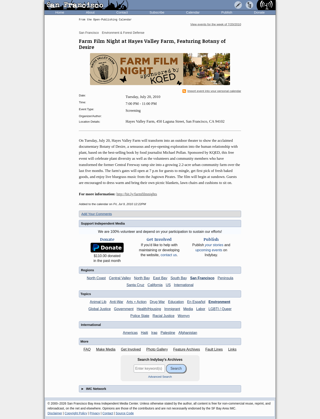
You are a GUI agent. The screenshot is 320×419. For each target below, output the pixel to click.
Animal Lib (98, 302)
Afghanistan (187, 333)
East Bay (160, 278)
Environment (219, 302)
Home (59, 12)
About (90, 12)
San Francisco (89, 32)
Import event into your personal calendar (211, 91)
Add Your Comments (96, 214)
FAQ (87, 349)
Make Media (105, 349)
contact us (169, 255)
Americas (130, 333)
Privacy (95, 413)
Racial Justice (163, 316)
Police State (139, 316)
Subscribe (157, 12)
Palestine (167, 333)
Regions (87, 270)
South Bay (178, 278)
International (184, 285)
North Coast (96, 278)
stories (214, 245)
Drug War (157, 302)
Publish (226, 12)
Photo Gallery (157, 349)
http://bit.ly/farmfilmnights (136, 194)
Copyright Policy (76, 413)
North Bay (142, 278)
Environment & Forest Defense (123, 32)
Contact (122, 12)
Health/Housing (149, 309)
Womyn (184, 316)
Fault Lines (214, 349)
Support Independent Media (103, 223)
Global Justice (99, 309)
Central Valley (120, 278)
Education (176, 302)
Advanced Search (160, 376)
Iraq (154, 333)
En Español (196, 302)
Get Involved (131, 349)
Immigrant (172, 309)
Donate (259, 12)
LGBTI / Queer (220, 309)
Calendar (193, 12)
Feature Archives (186, 349)
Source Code (125, 413)
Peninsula (225, 278)
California (155, 285)
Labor (200, 309)
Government (124, 309)
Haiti (144, 333)
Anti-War (116, 302)
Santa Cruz (135, 285)
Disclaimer (55, 413)
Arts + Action (136, 302)
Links (232, 349)
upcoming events (208, 250)
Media (188, 309)
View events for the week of (215, 24)
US (168, 285)
